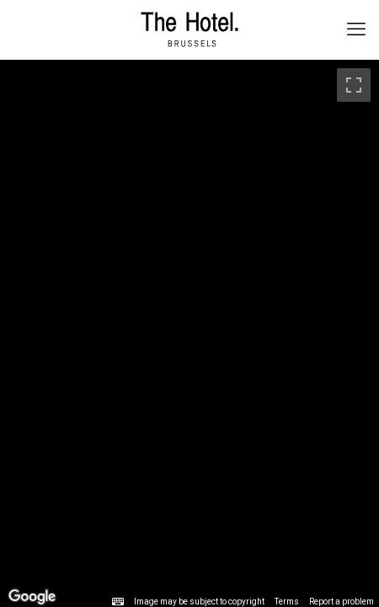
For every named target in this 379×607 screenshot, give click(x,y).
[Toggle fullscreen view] (354, 85)
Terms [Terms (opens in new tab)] (287, 601)
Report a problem (341, 601)
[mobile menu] (356, 29)
